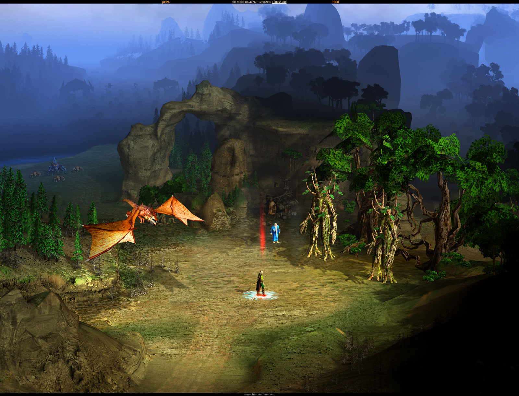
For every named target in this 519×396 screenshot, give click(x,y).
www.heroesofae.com (259, 394)
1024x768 (251, 2)
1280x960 (264, 2)
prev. (166, 2)
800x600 (238, 2)
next (335, 2)
